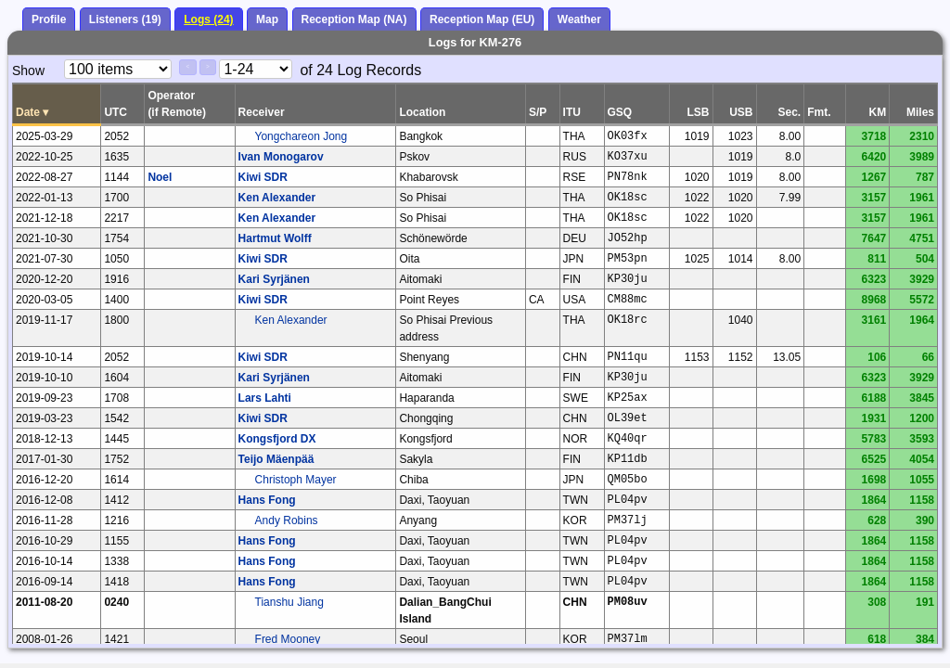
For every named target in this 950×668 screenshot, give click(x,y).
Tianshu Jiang (289, 602)
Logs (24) (208, 19)
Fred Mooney (288, 639)
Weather (579, 19)
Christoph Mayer (296, 479)
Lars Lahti (264, 398)
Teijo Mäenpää (276, 459)
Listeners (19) (125, 19)
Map (267, 19)
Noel (160, 177)
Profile (49, 19)
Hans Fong (267, 500)
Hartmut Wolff (275, 238)
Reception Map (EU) (482, 19)
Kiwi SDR (263, 177)
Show (28, 70)
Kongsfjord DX (277, 438)
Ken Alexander (277, 197)
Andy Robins (286, 520)
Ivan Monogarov (281, 156)
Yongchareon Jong (301, 136)
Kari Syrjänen (274, 279)
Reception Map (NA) (354, 19)
